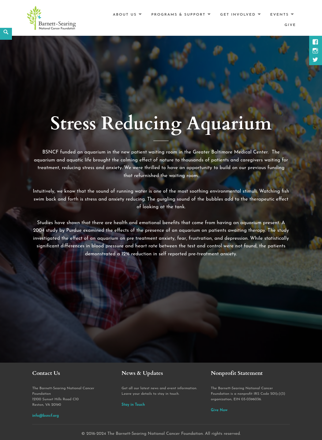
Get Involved (238, 14)
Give (290, 25)
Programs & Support (178, 14)
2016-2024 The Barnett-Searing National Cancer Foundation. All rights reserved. (163, 433)
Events (279, 14)
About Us (125, 14)
